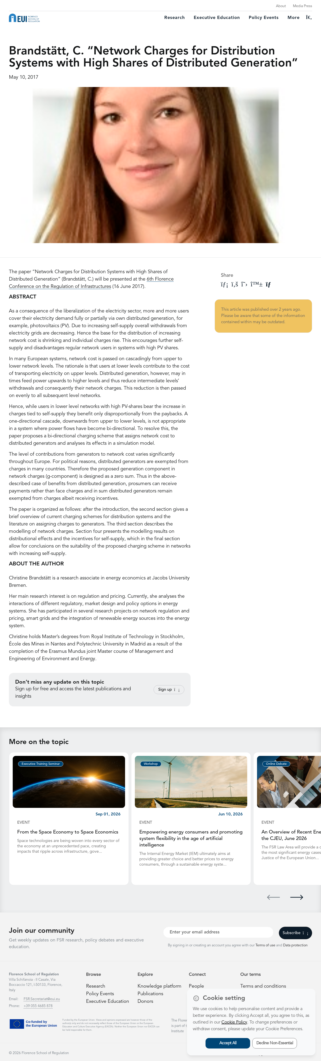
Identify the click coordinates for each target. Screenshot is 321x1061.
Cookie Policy (234, 1022)
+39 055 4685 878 (38, 1005)
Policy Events (264, 18)
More (294, 18)
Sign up (169, 690)
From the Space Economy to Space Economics (68, 832)
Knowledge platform (160, 985)
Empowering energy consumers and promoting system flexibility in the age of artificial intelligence (191, 838)
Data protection (295, 945)
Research (174, 18)
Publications (150, 993)
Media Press (302, 6)
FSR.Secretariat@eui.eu (42, 998)
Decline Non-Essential (274, 1043)
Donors (145, 1000)
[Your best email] (218, 931)
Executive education (217, 18)
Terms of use (265, 945)
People (196, 985)
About (281, 6)
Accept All (228, 1043)
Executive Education (108, 1000)
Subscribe (295, 932)
